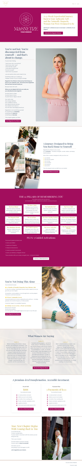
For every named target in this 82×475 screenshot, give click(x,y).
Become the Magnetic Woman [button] (53, 33)
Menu (73, 3)
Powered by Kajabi (73, 472)
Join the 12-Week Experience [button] (41, 262)
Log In (77, 3)
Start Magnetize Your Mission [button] (13, 120)
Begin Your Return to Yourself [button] (52, 172)
